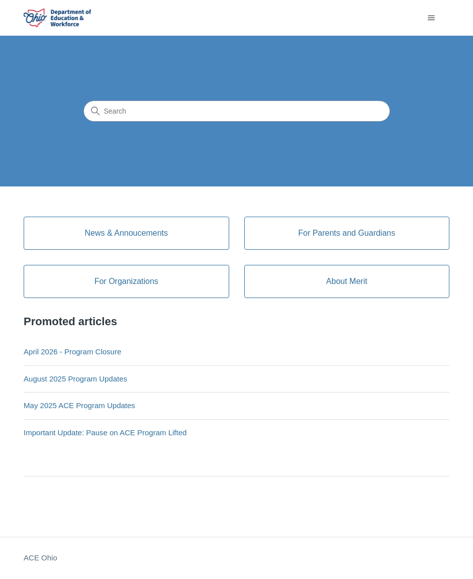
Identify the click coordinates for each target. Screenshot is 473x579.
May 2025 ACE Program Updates (79, 405)
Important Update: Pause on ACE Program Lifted (105, 432)
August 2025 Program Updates (75, 378)
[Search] (237, 111)
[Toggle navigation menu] (431, 18)
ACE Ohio (40, 557)
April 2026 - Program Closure (72, 351)
